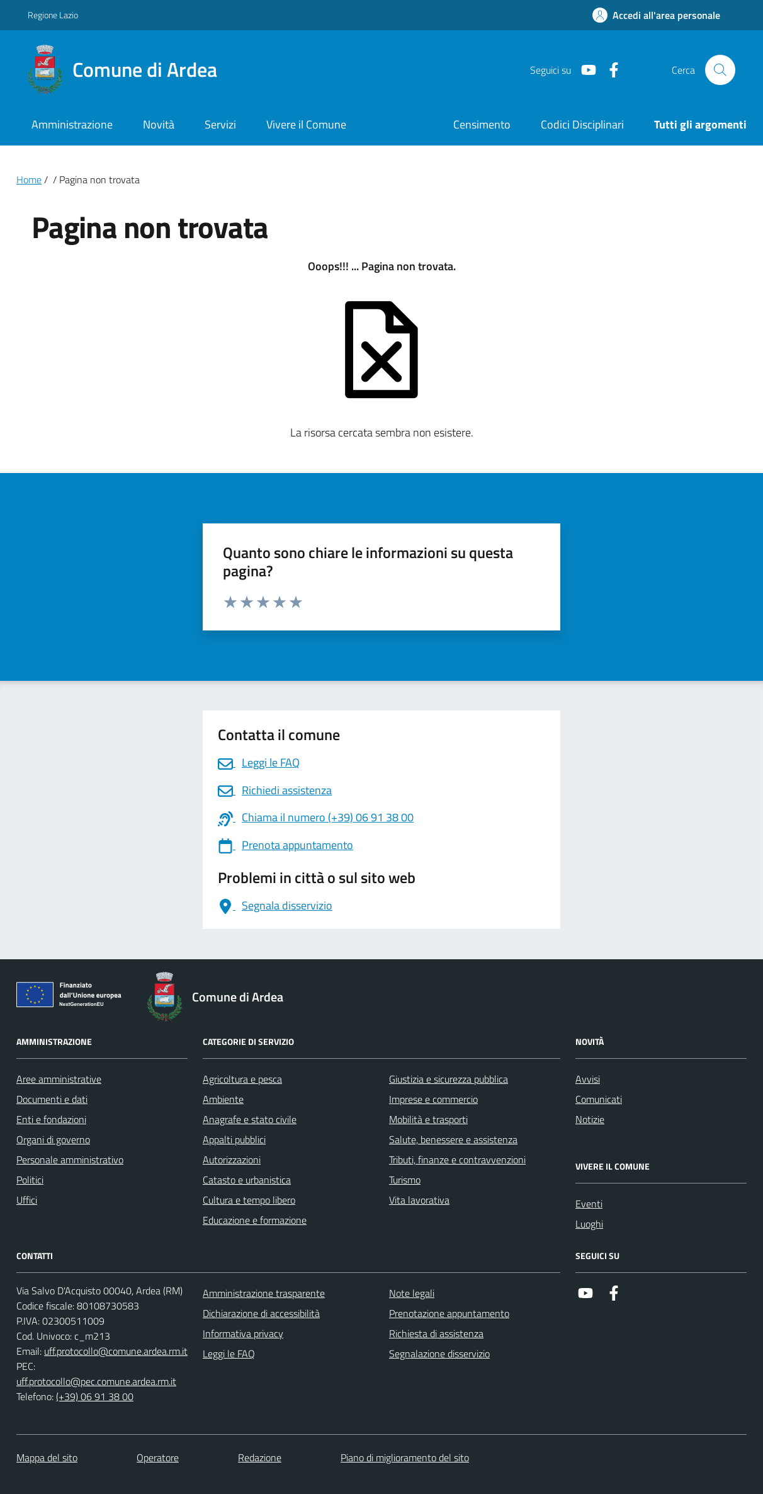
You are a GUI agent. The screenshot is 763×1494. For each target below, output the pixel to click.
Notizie (589, 1119)
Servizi (220, 124)
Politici (29, 1179)
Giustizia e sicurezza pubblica (448, 1078)
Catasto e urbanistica (247, 1179)
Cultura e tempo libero (249, 1199)
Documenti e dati (52, 1099)
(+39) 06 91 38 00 (94, 1396)
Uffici (26, 1199)
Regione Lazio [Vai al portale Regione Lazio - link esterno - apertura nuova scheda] (53, 14)
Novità (158, 124)
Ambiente (223, 1099)
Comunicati (598, 1099)
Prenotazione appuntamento (449, 1313)
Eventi (588, 1203)
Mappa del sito (46, 1457)
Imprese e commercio (433, 1099)
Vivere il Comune (306, 124)
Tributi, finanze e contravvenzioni (457, 1159)
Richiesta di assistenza (436, 1333)
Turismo (405, 1179)
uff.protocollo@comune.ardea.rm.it (116, 1351)
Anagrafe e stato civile (250, 1119)
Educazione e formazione (255, 1220)
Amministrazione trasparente (264, 1293)
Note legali (411, 1293)
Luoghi (589, 1223)
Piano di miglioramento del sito (405, 1457)
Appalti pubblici (234, 1139)
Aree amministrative (58, 1078)
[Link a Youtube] (583, 70)
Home (29, 179)
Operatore (158, 1457)
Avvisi (587, 1078)
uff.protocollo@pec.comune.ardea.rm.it (96, 1381)
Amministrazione (72, 124)
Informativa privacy (243, 1333)
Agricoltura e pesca (242, 1078)
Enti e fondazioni (51, 1119)
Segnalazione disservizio (439, 1353)
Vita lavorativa (419, 1199)
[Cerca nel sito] (720, 70)
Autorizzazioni (232, 1159)
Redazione (259, 1457)
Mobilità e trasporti (428, 1119)
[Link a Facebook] (608, 70)
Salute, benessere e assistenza (453, 1139)
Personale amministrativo (69, 1159)
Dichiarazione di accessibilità (261, 1313)
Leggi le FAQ (229, 1353)
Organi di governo (53, 1139)
